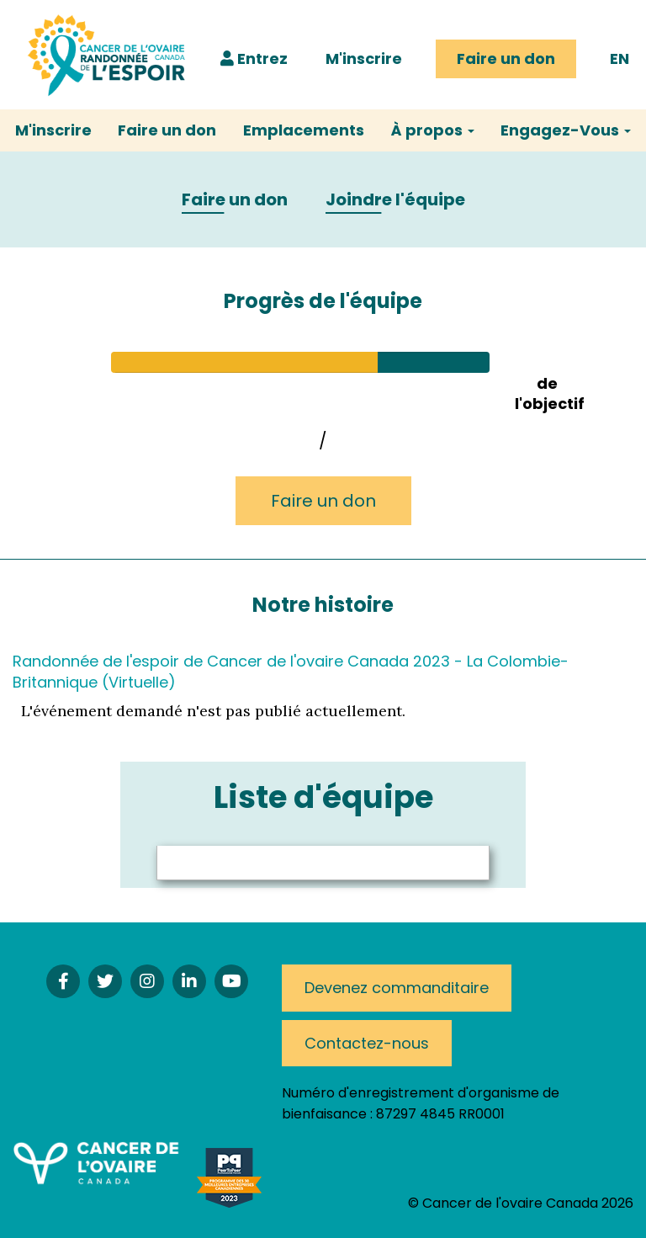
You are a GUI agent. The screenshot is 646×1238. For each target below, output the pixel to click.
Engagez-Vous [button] (565, 130)
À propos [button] (432, 130)
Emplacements (303, 130)
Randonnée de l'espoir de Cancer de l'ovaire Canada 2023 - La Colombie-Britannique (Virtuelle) (291, 671)
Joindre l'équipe (395, 200)
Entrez (254, 58)
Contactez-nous (366, 1043)
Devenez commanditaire (396, 987)
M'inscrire (364, 58)
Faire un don (506, 58)
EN (619, 58)
